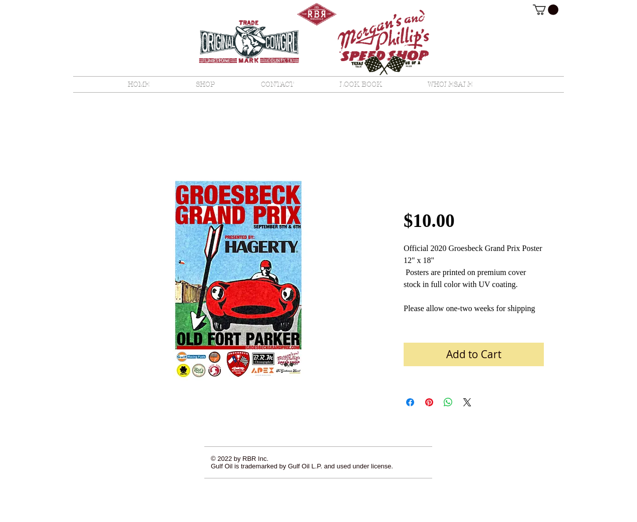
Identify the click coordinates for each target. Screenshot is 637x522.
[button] (545, 10)
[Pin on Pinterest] (429, 402)
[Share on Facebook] (410, 402)
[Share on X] (467, 402)
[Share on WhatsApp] (448, 402)
